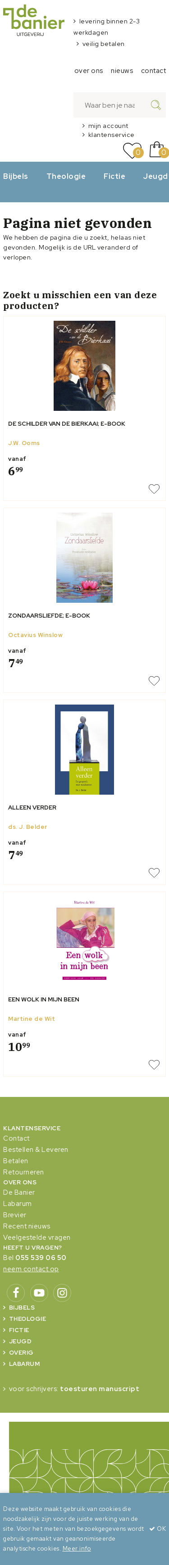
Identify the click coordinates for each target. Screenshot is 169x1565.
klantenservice (111, 135)
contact (153, 70)
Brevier (15, 1214)
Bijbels (15, 176)
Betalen (15, 1160)
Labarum (17, 1203)
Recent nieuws (26, 1226)
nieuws (122, 70)
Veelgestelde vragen (37, 1237)
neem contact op (31, 1269)
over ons (88, 70)
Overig (21, 1352)
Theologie (66, 176)
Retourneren (23, 1172)
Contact (16, 1138)
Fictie (114, 176)
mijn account (108, 126)
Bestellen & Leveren (36, 1149)
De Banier (19, 1192)
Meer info (77, 1548)
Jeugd (20, 1341)
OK (157, 1529)
